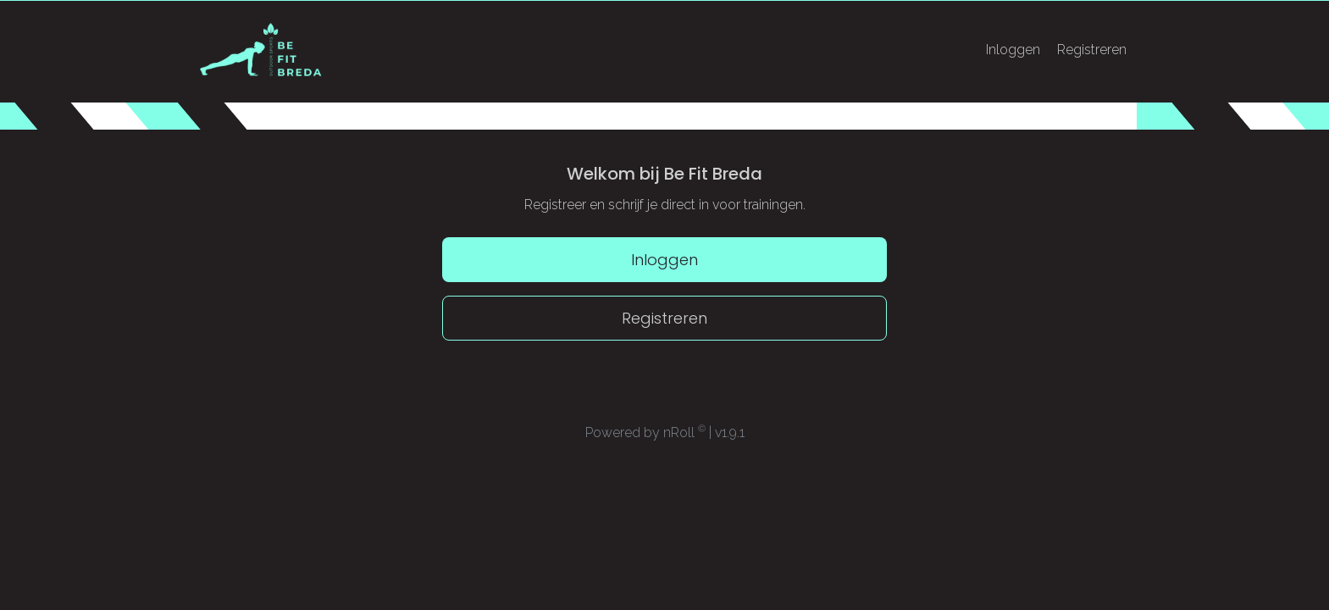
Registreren (1092, 50)
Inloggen (1013, 50)
